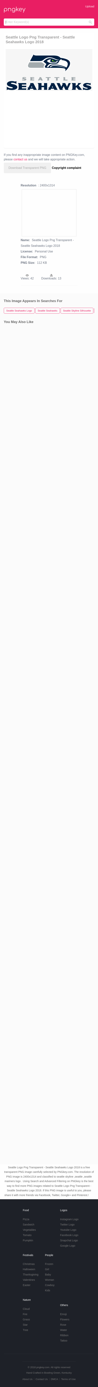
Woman (49, 1279)
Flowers (64, 1319)
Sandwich (28, 1224)
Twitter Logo (67, 1224)
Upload (89, 6)
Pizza (26, 1219)
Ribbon (64, 1335)
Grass (26, 1319)
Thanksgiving (31, 1274)
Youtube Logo (68, 1229)
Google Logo (67, 1245)
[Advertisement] (49, 119)
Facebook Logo (69, 1235)
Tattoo (63, 1340)
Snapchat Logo (69, 1240)
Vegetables (29, 1229)
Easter (26, 1285)
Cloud (26, 1308)
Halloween (29, 1269)
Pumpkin (28, 1240)
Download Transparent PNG (27, 167)
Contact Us (41, 1379)
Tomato (27, 1235)
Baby (48, 1274)
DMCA (54, 1379)
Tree (25, 1330)
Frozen (49, 1263)
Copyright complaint (66, 167)
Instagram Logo (69, 1219)
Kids (47, 1290)
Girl (47, 1269)
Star (25, 1324)
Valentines (29, 1279)
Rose (63, 1324)
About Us (27, 1379)
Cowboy (50, 1285)
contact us (20, 159)
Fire (25, 1314)
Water (63, 1330)
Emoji (63, 1314)
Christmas (29, 1263)
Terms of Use (68, 1379)
